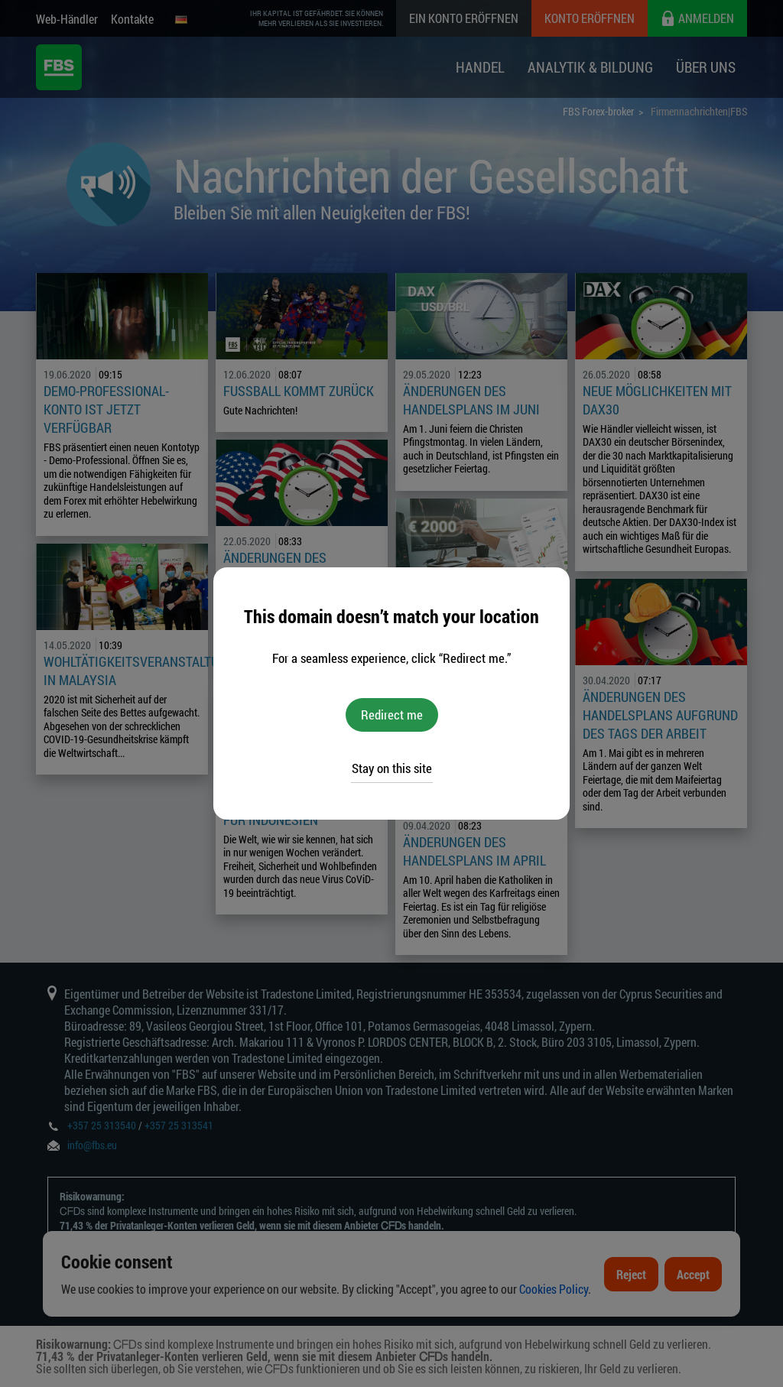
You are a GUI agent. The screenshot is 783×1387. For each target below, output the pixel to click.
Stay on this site (392, 768)
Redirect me (392, 714)
